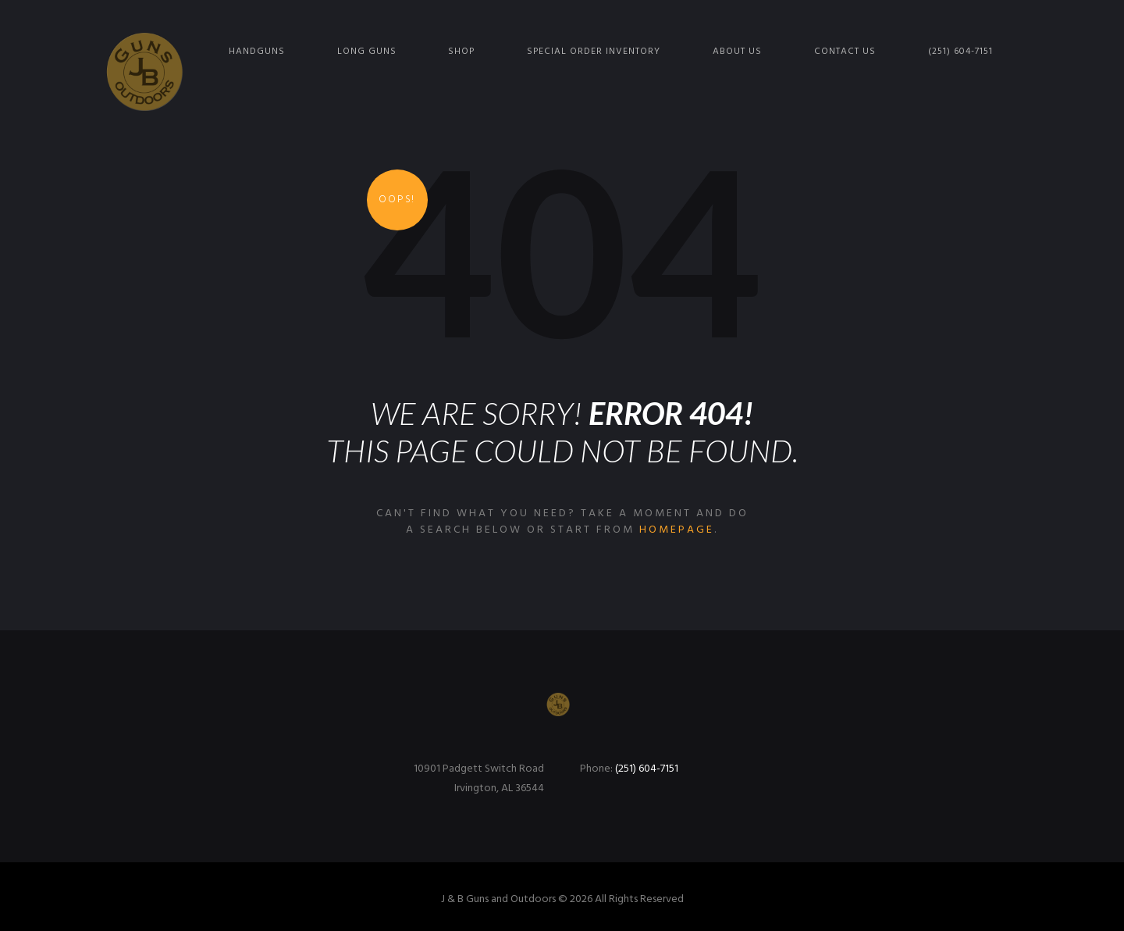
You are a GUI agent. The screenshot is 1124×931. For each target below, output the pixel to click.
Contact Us (845, 51)
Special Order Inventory (593, 51)
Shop (461, 51)
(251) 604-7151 (960, 51)
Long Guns (367, 51)
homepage (676, 530)
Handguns (257, 51)
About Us (737, 51)
